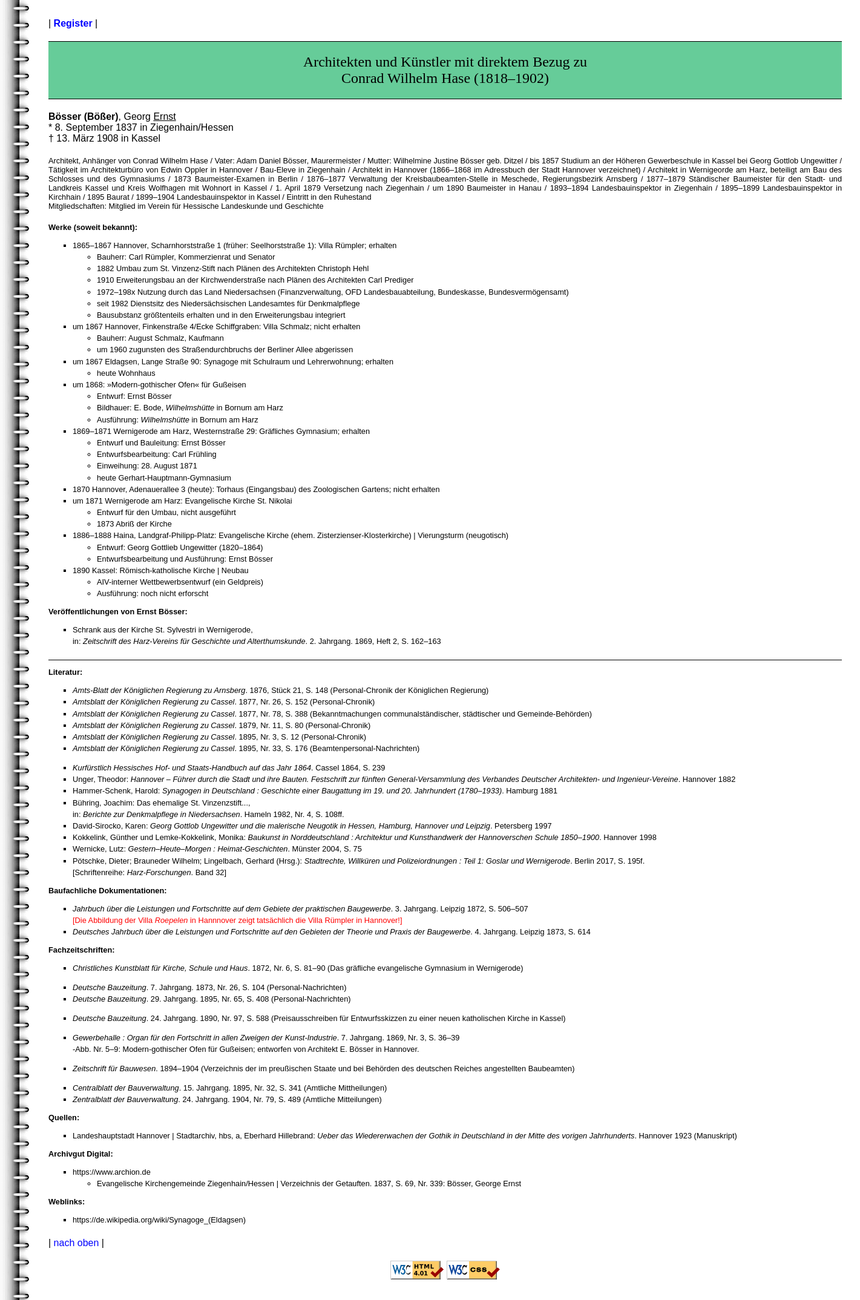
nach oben (76, 1243)
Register (73, 23)
